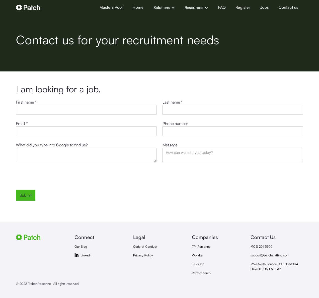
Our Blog (81, 246)
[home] (55, 7)
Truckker (198, 264)
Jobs (264, 7)
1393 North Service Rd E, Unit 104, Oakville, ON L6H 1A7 (274, 266)
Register (243, 7)
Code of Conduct (145, 246)
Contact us (288, 7)
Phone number (175, 123)
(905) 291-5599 (261, 246)
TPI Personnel (201, 246)
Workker (197, 255)
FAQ (222, 7)
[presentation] (54, 178)
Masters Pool (111, 7)
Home (138, 7)
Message (169, 144)
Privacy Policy (143, 255)
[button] (164, 7)
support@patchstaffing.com (269, 255)
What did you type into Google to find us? (52, 144)
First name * (26, 102)
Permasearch (201, 273)
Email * (22, 123)
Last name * (172, 102)
